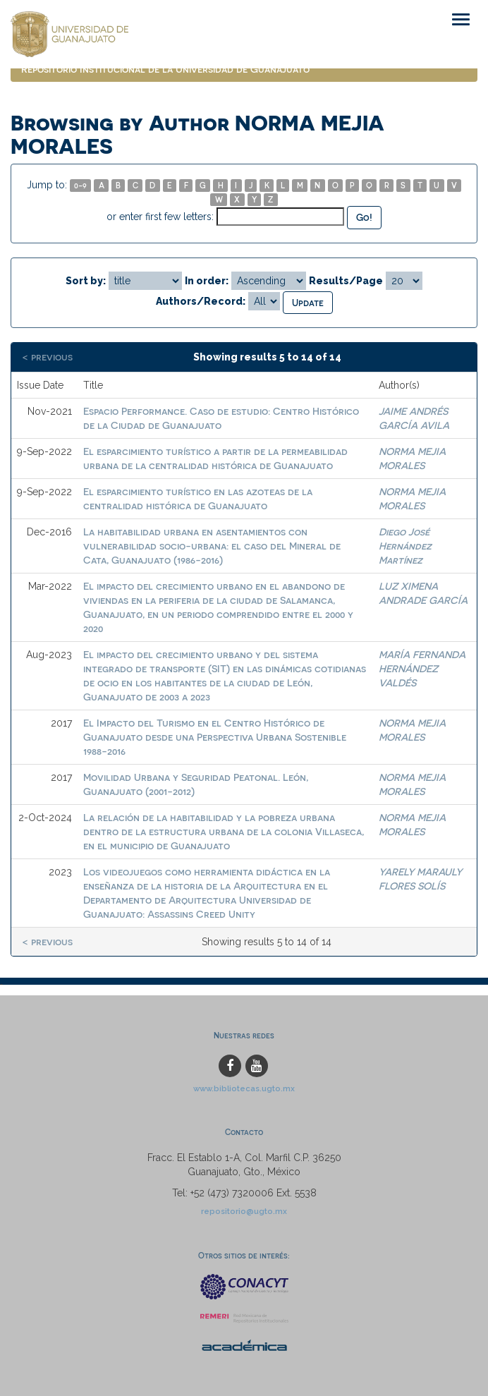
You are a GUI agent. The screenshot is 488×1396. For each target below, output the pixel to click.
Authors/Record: (200, 301)
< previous (47, 357)
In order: (206, 280)
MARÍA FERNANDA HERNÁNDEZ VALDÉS (422, 668)
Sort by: (86, 280)
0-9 (80, 185)
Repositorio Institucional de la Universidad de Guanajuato (165, 69)
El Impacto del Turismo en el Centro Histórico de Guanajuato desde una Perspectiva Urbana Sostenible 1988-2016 (214, 737)
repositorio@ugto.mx (244, 1211)
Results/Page (346, 280)
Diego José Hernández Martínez (405, 546)
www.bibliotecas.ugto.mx (244, 1088)
